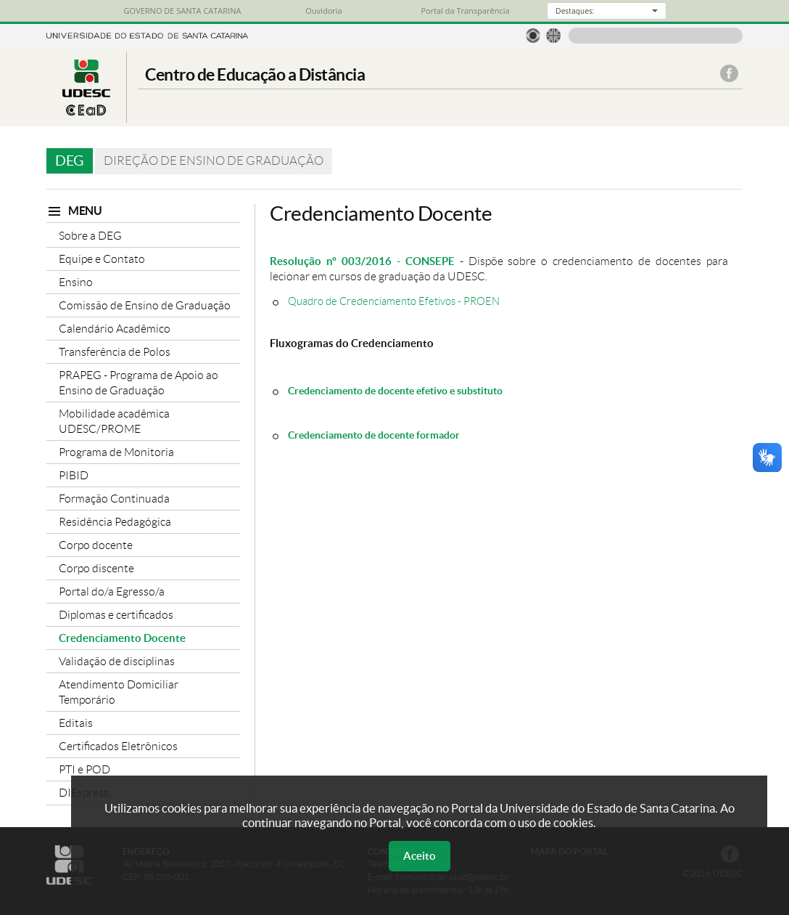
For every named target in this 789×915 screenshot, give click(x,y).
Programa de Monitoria (116, 452)
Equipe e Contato (102, 259)
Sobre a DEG (90, 235)
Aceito (419, 856)
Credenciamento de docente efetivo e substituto (395, 390)
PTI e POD (84, 769)
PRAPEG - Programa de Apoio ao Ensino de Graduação (138, 382)
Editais (76, 723)
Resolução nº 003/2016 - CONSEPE (362, 261)
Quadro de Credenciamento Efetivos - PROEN (394, 301)
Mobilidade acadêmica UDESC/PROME (114, 421)
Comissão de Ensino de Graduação (145, 305)
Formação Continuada (114, 498)
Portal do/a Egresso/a (112, 591)
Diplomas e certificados (116, 615)
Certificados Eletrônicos (118, 746)
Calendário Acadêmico (114, 328)
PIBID (73, 475)
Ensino (76, 282)
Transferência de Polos (114, 352)
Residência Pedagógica (115, 522)
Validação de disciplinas (117, 661)
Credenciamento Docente (122, 638)
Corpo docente (96, 545)
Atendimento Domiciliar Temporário (118, 692)
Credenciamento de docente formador (374, 435)
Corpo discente (96, 568)
